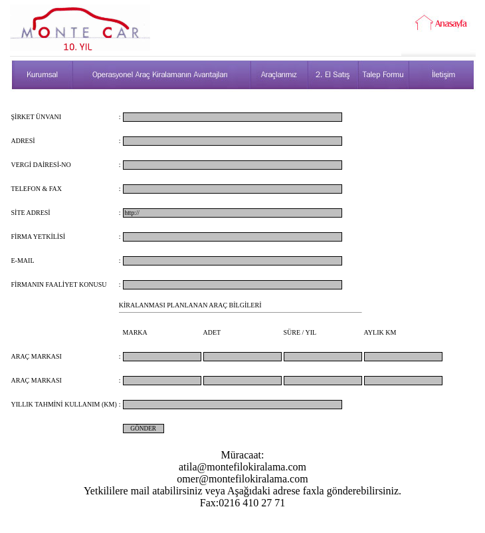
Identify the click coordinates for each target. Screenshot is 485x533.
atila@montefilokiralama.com (242, 466)
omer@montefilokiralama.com (242, 478)
